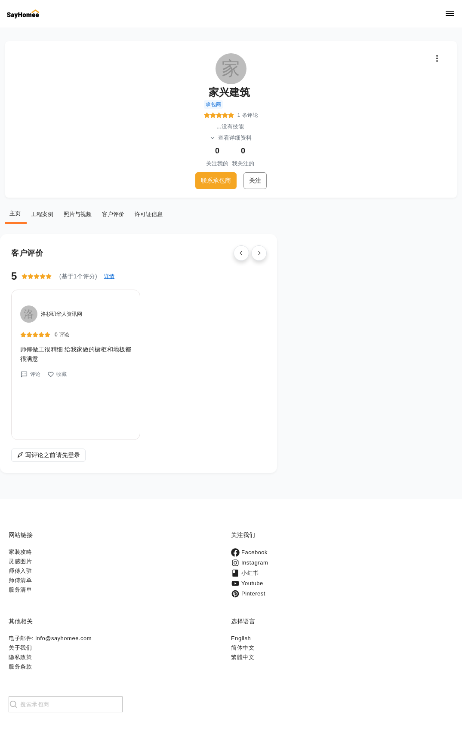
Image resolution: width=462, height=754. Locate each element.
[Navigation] (450, 14)
